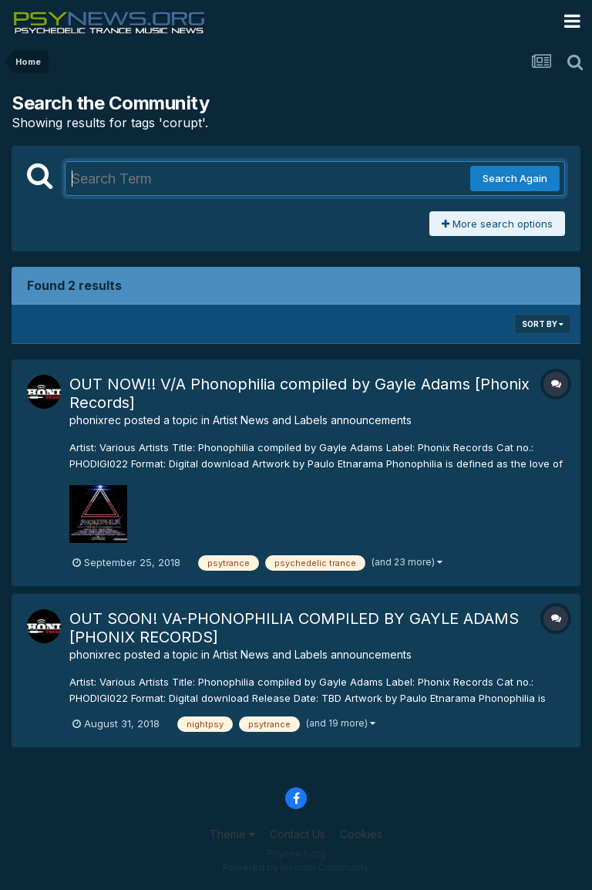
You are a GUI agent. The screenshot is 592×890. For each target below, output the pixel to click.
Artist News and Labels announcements (312, 419)
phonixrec (95, 419)
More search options (497, 223)
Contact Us (297, 834)
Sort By (542, 324)
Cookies (361, 834)
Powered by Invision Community (296, 867)
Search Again (515, 178)
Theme (232, 834)
